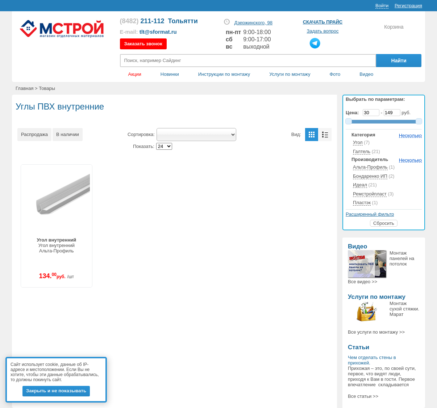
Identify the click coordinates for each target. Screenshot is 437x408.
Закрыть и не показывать (56, 390)
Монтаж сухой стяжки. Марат (404, 309)
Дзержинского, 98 (253, 22)
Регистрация (408, 5)
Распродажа (34, 134)
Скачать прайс (322, 22)
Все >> (362, 281)
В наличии (67, 134)
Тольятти (183, 21)
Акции (134, 74)
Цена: (354, 112)
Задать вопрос (323, 31)
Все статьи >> (363, 396)
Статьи (358, 347)
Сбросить (383, 223)
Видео (366, 74)
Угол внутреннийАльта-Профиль (56, 245)
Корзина (393, 27)
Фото (334, 74)
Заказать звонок (143, 43)
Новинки (170, 74)
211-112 (142, 21)
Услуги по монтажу (376, 296)
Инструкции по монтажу (224, 74)
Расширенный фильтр (370, 214)
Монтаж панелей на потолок (402, 258)
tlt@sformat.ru (158, 32)
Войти (381, 5)
